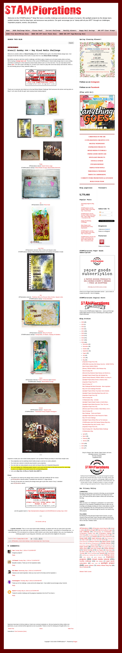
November (85, 346)
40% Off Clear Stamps (106, 30)
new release (99, 561)
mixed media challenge (24, 541)
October (85, 348)
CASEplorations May (87, 431)
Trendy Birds (38, 334)
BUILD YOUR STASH (97, 181)
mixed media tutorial (100, 559)
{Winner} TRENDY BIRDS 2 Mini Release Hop (94, 368)
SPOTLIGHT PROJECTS (97, 157)
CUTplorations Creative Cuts (87, 533)
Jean (13, 550)
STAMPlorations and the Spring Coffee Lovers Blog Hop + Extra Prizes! (87, 232)
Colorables (87, 536)
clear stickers (86, 557)
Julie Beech (110, 539)
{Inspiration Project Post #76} (89, 395)
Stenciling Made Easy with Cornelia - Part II (93, 424)
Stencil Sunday (45, 541)
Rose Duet (47, 204)
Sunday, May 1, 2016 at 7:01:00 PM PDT (25, 550)
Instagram (95, 82)
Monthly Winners (69, 30)
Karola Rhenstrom (84, 541)
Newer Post (11, 628)
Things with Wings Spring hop (99, 551)
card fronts (98, 555)
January (85, 440)
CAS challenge (84, 531)
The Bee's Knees (84, 551)
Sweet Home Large (47, 166)
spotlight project (107, 563)
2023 (82, 326)
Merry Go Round (42, 297)
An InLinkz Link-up (41, 521)
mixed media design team (36, 541)
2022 (82, 329)
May (84, 360)
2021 (82, 331)
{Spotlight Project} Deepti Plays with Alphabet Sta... (95, 375)
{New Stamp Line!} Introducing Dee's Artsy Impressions (87, 227)
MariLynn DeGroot (94, 541)
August (85, 353)
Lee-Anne (40, 248)
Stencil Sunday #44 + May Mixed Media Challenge (95, 429)
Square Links (59, 297)
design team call (21, 61)
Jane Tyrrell (102, 540)
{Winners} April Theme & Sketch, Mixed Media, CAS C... (96, 408)
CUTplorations (108, 531)
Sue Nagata (100, 550)
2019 (82, 335)
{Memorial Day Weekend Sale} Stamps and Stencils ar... (96, 373)
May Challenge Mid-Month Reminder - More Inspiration (96, 386)
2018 (82, 338)
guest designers (98, 557)
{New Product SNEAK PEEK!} (90, 366)
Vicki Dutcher (111, 553)
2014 (82, 445)
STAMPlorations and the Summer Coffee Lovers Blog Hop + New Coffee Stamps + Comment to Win (88, 216)
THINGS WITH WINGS (97, 167)
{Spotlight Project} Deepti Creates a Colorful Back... (95, 402)
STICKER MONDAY (97, 164)
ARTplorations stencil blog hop (100, 528)
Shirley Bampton (109, 548)
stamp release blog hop (104, 565)
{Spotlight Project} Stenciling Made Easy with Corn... (95, 393)
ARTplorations (16, 479)
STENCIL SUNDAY (97, 161)
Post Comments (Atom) (20, 631)
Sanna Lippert (95, 546)
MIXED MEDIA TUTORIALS (97, 150)
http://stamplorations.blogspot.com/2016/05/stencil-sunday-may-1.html (47, 511)
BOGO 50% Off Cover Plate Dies (44, 34)
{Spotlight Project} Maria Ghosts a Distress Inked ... (95, 379)
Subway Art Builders (54, 334)
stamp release (89, 565)
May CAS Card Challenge (89, 417)
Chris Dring (82, 535)
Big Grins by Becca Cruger (105, 530)
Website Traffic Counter (86, 571)
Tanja (40, 164)
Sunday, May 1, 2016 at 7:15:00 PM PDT (29, 560)
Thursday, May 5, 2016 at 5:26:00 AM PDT (31, 580)
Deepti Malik (83, 538)
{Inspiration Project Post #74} (89, 426)
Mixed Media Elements (54, 167)
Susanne (40, 331)
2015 (82, 443)
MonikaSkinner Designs (84, 545)
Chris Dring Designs (92, 535)
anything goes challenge (88, 555)
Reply (13, 555)
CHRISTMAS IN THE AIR (97, 136)
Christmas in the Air (104, 535)
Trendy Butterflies (47, 298)
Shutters (53, 379)
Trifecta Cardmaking (92, 553)
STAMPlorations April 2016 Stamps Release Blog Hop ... (96, 422)
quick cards (95, 563)
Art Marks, (46, 334)
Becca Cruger (91, 530)
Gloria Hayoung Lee (109, 538)
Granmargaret (16, 580)
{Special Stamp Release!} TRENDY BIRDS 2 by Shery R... (97, 377)
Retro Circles (51, 297)
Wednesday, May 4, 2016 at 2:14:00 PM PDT (30, 570)
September (86, 351)
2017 (82, 340)
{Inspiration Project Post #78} (89, 362)
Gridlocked (45, 379)
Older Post (70, 628)
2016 (82, 342)
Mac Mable (15, 570)
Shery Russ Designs (95, 548)
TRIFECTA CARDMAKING (97, 174)
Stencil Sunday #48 (87, 371)
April (84, 434)
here (13, 64)
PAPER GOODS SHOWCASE (97, 154)
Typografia (102, 553)
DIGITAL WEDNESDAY (97, 143)
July (84, 355)
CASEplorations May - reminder (90, 400)
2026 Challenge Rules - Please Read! (28, 30)
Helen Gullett (85, 540)
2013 (82, 448)
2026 (82, 322)
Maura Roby (82, 543)
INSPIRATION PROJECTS (97, 147)
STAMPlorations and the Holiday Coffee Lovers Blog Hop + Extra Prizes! (88, 209)
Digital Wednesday (97, 538)
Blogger (75, 641)
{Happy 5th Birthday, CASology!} (86, 221)
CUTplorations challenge (105, 533)
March (84, 436)
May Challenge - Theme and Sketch (91, 413)
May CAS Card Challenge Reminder (91, 388)
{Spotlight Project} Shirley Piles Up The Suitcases (95, 420)
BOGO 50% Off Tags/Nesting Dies (72, 34)
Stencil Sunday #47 (87, 384)
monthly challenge (85, 561)
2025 (82, 324)
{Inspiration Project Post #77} (89, 382)
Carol (40, 378)
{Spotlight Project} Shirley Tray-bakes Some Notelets (95, 391)
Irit (41, 203)
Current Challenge (53, 30)
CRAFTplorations (97, 531)
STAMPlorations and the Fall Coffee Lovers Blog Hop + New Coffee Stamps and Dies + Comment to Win (88, 239)
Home (8, 30)
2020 (82, 333)
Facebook (95, 87)
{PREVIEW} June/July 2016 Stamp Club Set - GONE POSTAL (98, 364)
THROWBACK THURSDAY (97, 171)
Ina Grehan (94, 539)
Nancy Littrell (94, 545)
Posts (102, 212)
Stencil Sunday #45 (87, 411)
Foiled (40, 379)
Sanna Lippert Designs (106, 546)
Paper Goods (84, 546)
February (85, 438)
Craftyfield (94, 536)
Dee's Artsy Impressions (106, 536)
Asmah (41, 408)
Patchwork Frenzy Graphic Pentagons (46, 411)
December (85, 344)
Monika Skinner (106, 543)
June (84, 357)
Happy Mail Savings (87, 30)
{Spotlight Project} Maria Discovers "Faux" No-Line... (95, 404)
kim (41, 295)
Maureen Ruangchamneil (93, 543)
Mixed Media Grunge (41, 167)
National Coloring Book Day (106, 545)
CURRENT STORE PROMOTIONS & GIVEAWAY (97, 178)
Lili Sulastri (15, 560)
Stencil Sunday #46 (87, 397)
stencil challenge (84, 567)
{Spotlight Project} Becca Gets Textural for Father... (95, 415)
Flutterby (34, 297)
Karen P (14, 590)
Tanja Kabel (109, 550)
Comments (103, 215)
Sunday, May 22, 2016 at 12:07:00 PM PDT (28, 590)
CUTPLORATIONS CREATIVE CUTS (97, 140)
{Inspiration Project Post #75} (89, 406)
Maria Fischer (106, 541)
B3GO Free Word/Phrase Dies (17, 34)
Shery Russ (83, 548)
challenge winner (109, 555)
